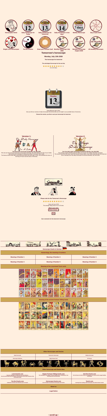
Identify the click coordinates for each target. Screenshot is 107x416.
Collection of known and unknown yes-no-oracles (17, 381)
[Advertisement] (53, 10)
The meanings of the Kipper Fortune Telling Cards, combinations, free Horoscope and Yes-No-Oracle (53, 374)
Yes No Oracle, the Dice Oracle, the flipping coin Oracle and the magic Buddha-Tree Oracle (89, 374)
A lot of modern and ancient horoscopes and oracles (53, 381)
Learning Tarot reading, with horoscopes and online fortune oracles (89, 381)
